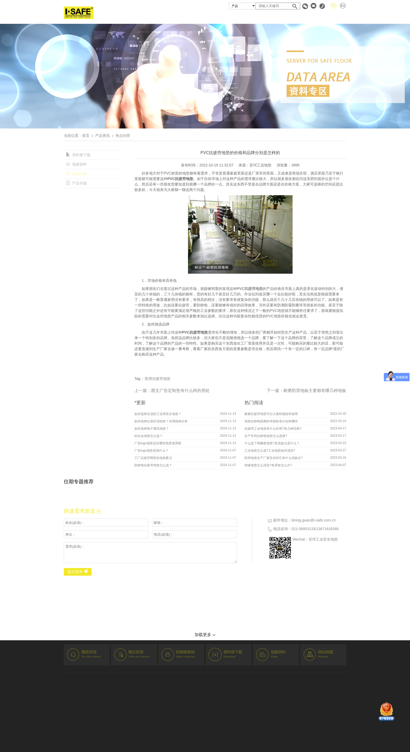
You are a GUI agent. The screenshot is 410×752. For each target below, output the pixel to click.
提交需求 (78, 571)
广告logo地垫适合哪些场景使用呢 (157, 443)
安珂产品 (220, 16)
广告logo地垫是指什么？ (151, 450)
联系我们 (337, 16)
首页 (167, 16)
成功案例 (248, 16)
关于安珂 (191, 16)
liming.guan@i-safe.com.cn (314, 520)
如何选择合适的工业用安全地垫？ (157, 414)
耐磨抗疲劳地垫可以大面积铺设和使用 (271, 414)
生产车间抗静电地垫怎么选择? (265, 436)
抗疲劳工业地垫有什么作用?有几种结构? (272, 428)
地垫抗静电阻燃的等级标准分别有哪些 (271, 421)
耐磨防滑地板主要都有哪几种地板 (314, 390)
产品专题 (76, 183)
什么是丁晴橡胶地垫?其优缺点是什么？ (272, 443)
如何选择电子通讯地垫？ (151, 428)
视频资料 (76, 164)
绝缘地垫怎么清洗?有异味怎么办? (268, 465)
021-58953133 (303, 529)
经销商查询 (279, 16)
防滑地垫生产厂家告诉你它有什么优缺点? (273, 458)
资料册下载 (78, 155)
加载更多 (205, 634)
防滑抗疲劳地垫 (157, 379)
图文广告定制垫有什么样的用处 (180, 390)
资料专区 (309, 16)
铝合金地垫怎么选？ (148, 436)
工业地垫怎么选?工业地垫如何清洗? (269, 450)
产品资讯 (102, 135)
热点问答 (76, 174)
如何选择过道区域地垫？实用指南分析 (161, 421)
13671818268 (327, 529)
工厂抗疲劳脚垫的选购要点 (153, 458)
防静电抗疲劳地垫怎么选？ (153, 465)
